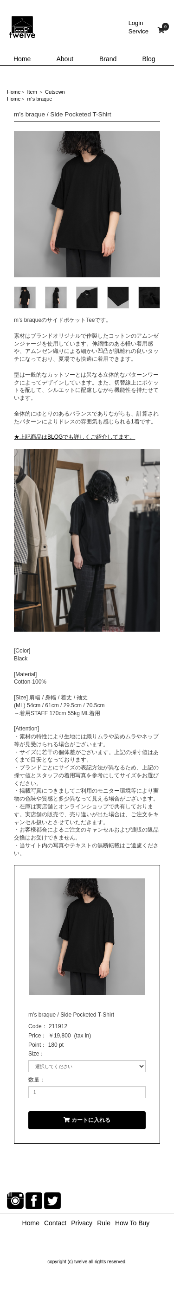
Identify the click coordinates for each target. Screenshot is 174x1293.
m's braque (39, 99)
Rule (103, 1223)
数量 (33, 1079)
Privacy (81, 1223)
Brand (107, 59)
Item (32, 92)
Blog (148, 59)
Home (22, 59)
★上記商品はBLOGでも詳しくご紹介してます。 (74, 437)
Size (33, 1053)
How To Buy (132, 1223)
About (65, 59)
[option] (87, 204)
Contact (55, 1223)
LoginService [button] (138, 27)
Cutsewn (55, 92)
